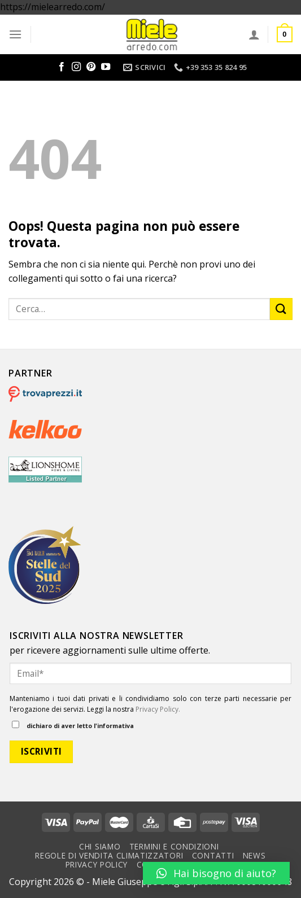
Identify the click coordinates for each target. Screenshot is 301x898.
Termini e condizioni (174, 846)
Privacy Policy (97, 864)
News (254, 855)
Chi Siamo (99, 846)
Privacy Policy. (158, 709)
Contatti (213, 855)
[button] (216, 873)
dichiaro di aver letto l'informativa (73, 725)
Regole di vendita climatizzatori (109, 855)
